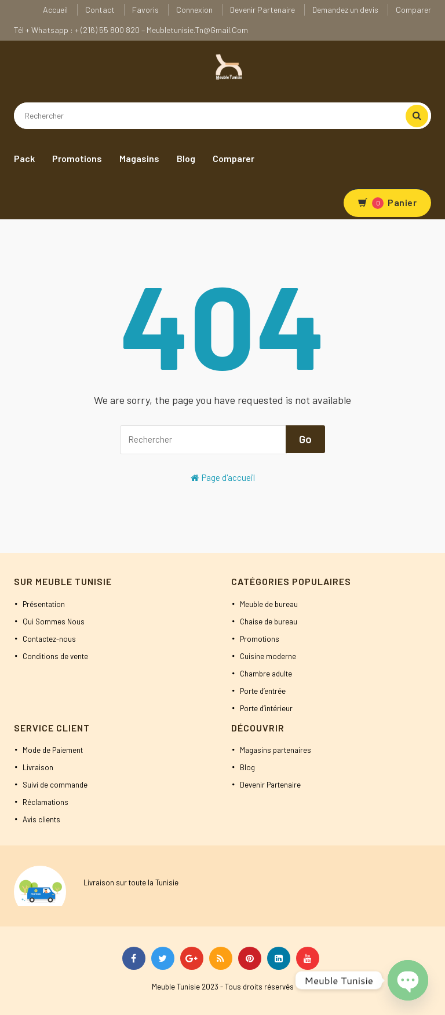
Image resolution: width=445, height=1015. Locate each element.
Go (305, 439)
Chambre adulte (266, 673)
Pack (24, 158)
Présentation (44, 604)
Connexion (194, 9)
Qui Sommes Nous (54, 621)
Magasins (139, 158)
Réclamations (45, 802)
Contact (100, 9)
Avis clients (41, 819)
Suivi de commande (55, 784)
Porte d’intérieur (266, 708)
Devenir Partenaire (262, 9)
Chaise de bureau (268, 621)
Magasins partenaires (275, 750)
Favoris (145, 9)
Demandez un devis (345, 9)
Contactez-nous (49, 638)
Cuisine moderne (268, 656)
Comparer (413, 9)
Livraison (38, 767)
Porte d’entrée (263, 691)
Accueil (55, 9)
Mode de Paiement (53, 750)
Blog (186, 158)
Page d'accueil (223, 477)
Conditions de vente (55, 656)
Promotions (77, 158)
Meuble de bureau (269, 604)
